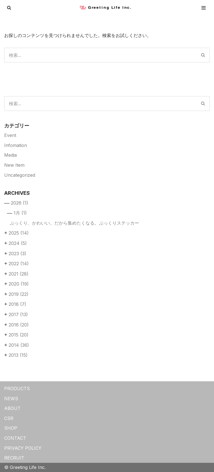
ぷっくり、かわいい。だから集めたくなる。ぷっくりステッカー (74, 223)
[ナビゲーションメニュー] (203, 7)
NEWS (11, 398)
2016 (19, 325)
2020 (19, 284)
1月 (20, 213)
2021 (18, 274)
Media (10, 155)
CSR (8, 418)
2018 (17, 304)
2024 (18, 243)
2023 (17, 253)
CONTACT (15, 438)
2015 (18, 335)
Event (10, 135)
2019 (18, 294)
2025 (19, 233)
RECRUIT (14, 458)
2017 (18, 314)
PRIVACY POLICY (23, 448)
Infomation (15, 145)
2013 (18, 355)
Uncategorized (19, 175)
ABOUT (12, 408)
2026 (19, 203)
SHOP (10, 428)
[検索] (9, 8)
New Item (14, 165)
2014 (19, 345)
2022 (19, 263)
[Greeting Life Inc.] (107, 7)
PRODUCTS (17, 388)
